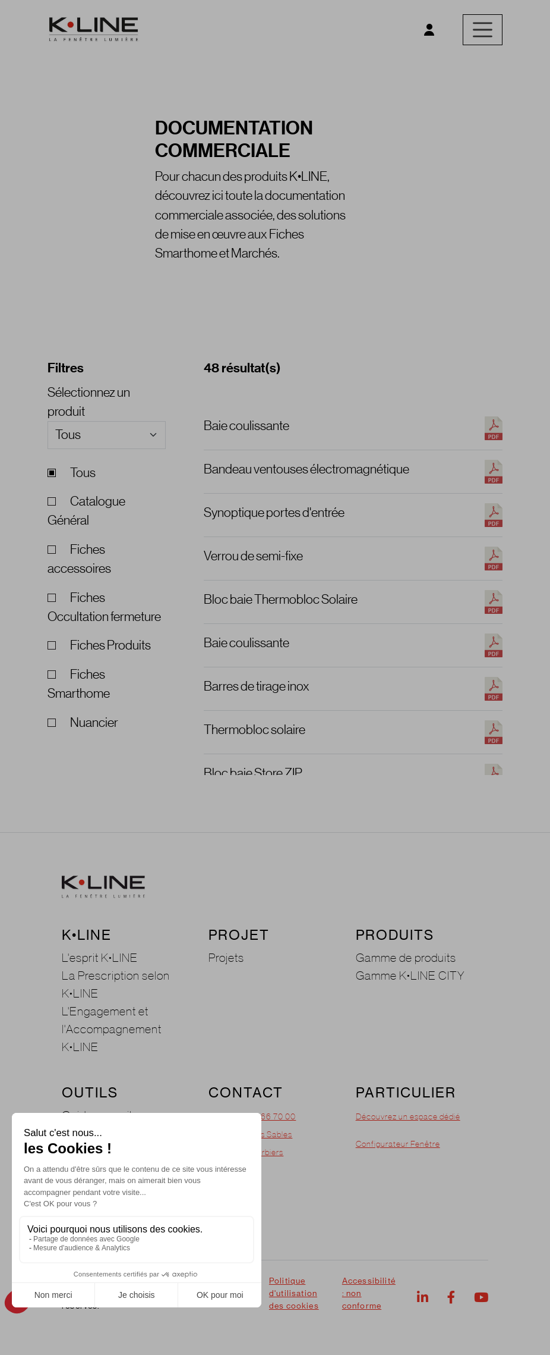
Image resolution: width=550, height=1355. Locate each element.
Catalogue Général (86, 511)
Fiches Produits (99, 645)
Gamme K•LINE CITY (410, 975)
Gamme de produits (406, 957)
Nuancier (83, 722)
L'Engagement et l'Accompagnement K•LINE (112, 1029)
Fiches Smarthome (79, 684)
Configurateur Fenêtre (398, 1144)
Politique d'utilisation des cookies (294, 1293)
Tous (72, 473)
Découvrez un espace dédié (408, 1116)
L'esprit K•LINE (100, 957)
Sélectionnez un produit (89, 402)
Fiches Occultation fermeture (104, 607)
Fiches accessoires (79, 559)
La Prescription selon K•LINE (116, 984)
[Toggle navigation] (482, 29)
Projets (226, 957)
